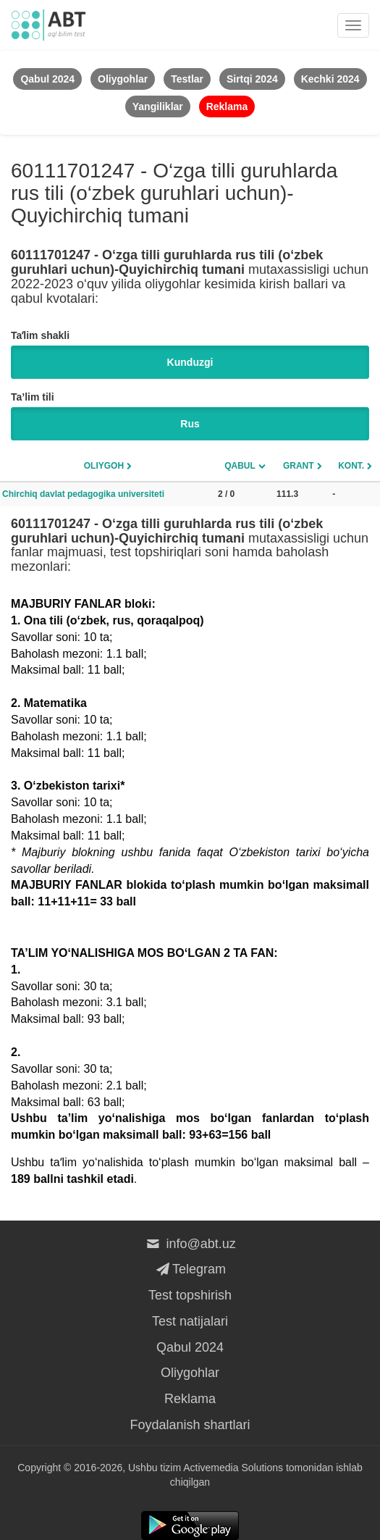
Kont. (351, 466)
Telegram (190, 1269)
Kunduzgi (190, 362)
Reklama (190, 1399)
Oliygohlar (190, 1372)
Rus (189, 424)
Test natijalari (190, 1321)
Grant (298, 466)
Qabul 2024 (190, 1347)
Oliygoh (104, 466)
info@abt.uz (190, 1243)
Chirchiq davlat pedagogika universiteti (83, 494)
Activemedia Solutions (233, 1467)
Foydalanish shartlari (190, 1425)
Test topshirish (190, 1295)
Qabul (240, 466)
